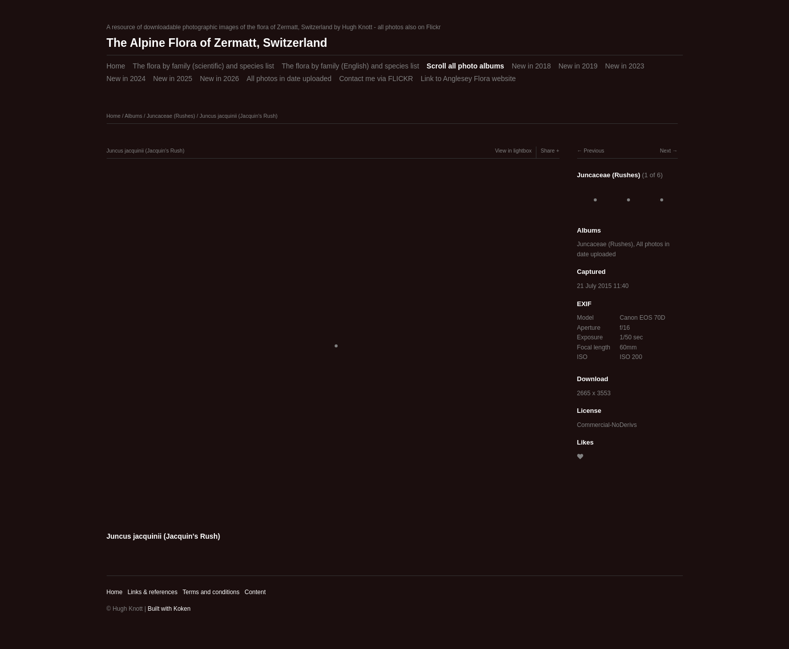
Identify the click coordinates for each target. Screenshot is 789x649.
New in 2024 (126, 79)
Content (255, 592)
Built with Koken (168, 608)
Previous (594, 151)
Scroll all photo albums (465, 66)
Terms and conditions (211, 592)
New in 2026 (219, 79)
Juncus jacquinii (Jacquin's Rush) (239, 116)
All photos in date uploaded (289, 79)
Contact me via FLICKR (376, 79)
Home (116, 66)
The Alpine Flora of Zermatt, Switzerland (217, 42)
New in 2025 (172, 79)
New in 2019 (578, 66)
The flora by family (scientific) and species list (203, 66)
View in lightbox (513, 151)
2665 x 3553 (594, 393)
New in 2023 (625, 66)
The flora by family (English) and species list (350, 66)
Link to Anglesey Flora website (468, 79)
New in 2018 (531, 66)
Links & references (152, 592)
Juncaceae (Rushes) (170, 116)
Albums (133, 116)
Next (665, 151)
